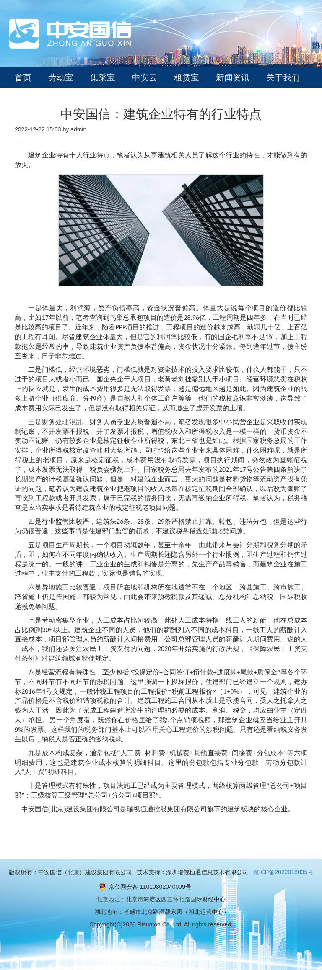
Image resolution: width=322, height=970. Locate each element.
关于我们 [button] (283, 77)
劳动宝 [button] (60, 77)
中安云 (144, 77)
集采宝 (102, 77)
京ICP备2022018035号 (283, 872)
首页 (23, 77)
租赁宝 (186, 77)
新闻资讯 (232, 77)
